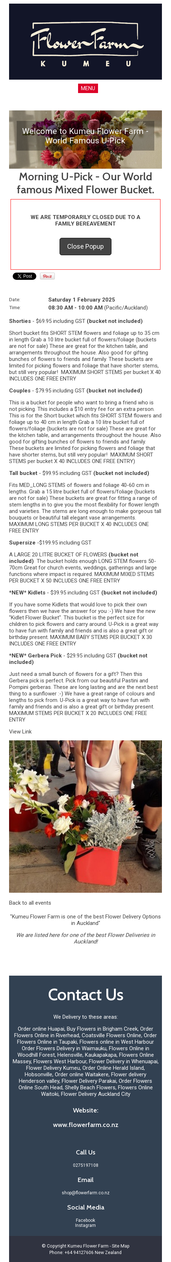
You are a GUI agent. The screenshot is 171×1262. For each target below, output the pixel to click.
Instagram (85, 1225)
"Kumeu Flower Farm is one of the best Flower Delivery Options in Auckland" (85, 919)
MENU (88, 88)
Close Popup (85, 246)
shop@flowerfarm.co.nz (86, 1192)
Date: (14, 299)
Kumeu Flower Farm (88, 1246)
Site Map (121, 1246)
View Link (20, 731)
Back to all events (30, 903)
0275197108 (85, 1165)
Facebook (85, 1220)
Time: (15, 307)
